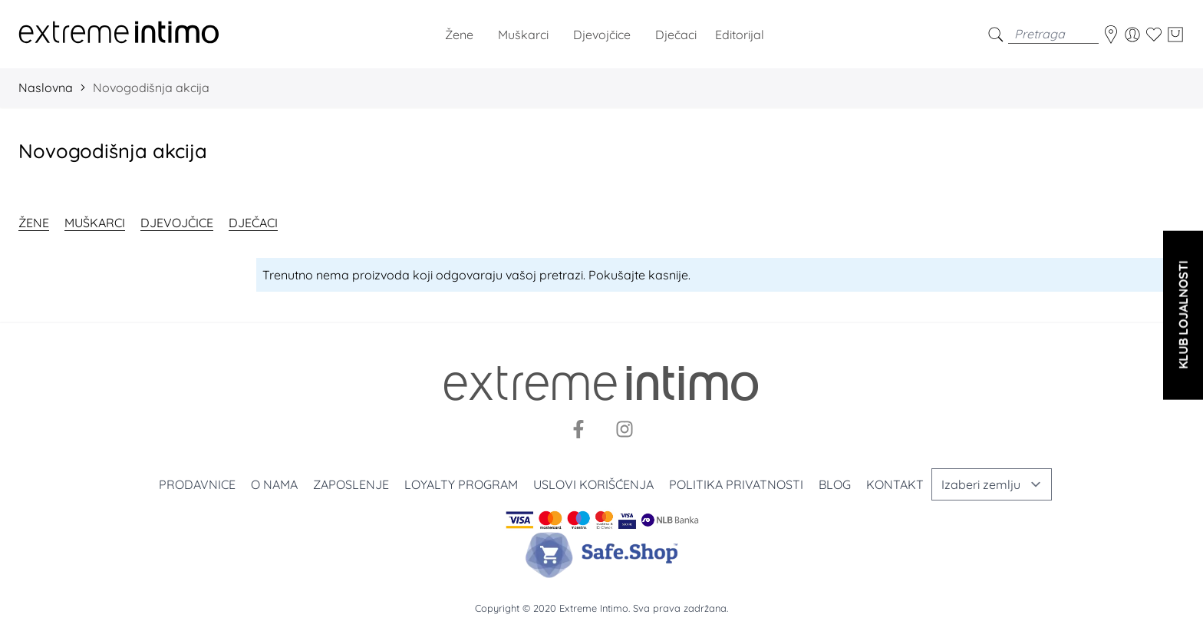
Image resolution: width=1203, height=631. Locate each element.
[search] (996, 34)
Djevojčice (176, 222)
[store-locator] (1111, 34)
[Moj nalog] (1132, 34)
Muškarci (94, 222)
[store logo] (118, 34)
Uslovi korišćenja (593, 484)
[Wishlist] (1154, 34)
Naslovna (45, 87)
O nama (274, 484)
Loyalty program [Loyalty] (461, 484)
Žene (33, 222)
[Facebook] (578, 429)
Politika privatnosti (736, 484)
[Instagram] (624, 429)
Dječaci (253, 222)
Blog (835, 484)
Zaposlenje (351, 484)
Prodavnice (197, 484)
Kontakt (895, 484)
